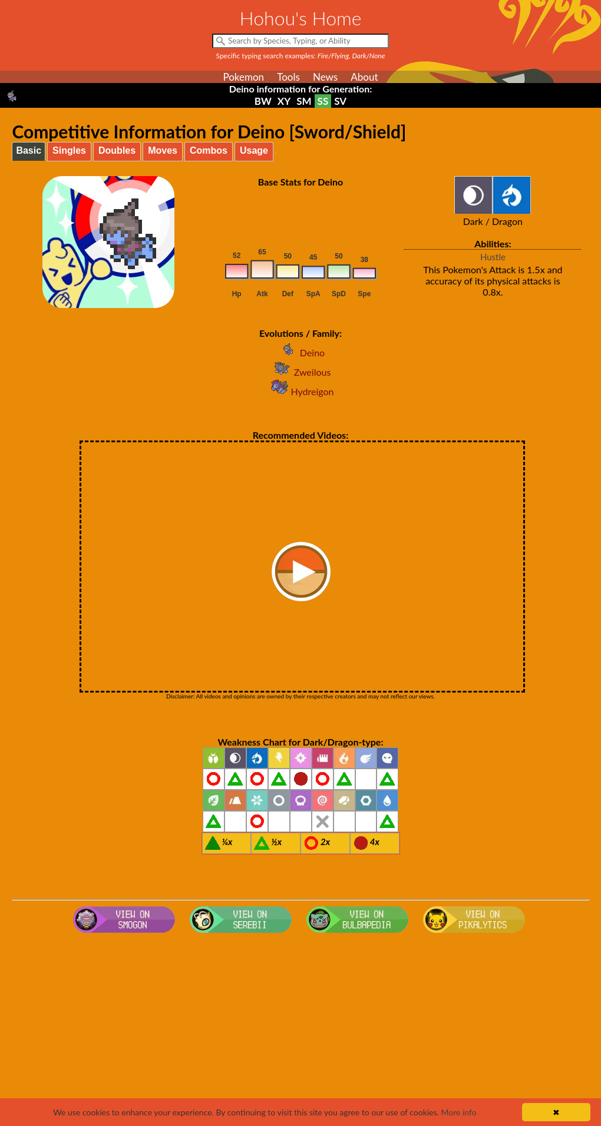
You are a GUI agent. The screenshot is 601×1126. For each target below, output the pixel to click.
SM (303, 101)
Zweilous (300, 371)
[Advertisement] (300, 1031)
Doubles (117, 150)
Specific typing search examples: (300, 55)
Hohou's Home (301, 17)
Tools (288, 77)
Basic (28, 150)
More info (458, 1112)
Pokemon (243, 77)
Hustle (493, 256)
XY (284, 101)
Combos (208, 150)
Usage (254, 150)
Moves (162, 150)
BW (263, 101)
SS (323, 101)
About (364, 77)
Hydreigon (301, 391)
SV (340, 101)
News (325, 77)
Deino (300, 352)
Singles (69, 150)
